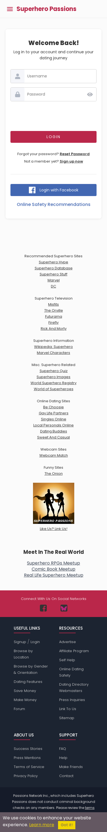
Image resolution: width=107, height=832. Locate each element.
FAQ (62, 748)
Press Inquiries (72, 699)
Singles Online (53, 419)
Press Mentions (27, 757)
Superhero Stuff (53, 274)
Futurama (53, 316)
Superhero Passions (46, 9)
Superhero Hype (53, 262)
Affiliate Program (74, 651)
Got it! (67, 825)
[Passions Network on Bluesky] (64, 608)
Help (63, 757)
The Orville (53, 310)
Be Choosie (53, 407)
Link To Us (67, 708)
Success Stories (28, 748)
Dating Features (28, 681)
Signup (20, 641)
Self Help (67, 660)
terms (90, 807)
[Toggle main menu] (10, 9)
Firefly (53, 322)
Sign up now (71, 161)
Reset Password (75, 154)
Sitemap (66, 718)
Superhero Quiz (54, 370)
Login (35, 641)
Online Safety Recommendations (53, 204)
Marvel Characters (53, 352)
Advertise (67, 641)
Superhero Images (53, 376)
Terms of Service (29, 766)
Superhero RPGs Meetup (53, 563)
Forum (19, 708)
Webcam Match (53, 455)
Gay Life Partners (53, 413)
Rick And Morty (54, 328)
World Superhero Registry (53, 383)
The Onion (54, 473)
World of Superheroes (53, 389)
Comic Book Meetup (53, 569)
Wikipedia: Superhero (53, 346)
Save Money (25, 690)
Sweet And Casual (53, 437)
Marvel (54, 280)
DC (53, 286)
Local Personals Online (53, 425)
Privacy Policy (26, 775)
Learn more (41, 825)
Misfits (53, 304)
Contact (66, 775)
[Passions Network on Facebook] (43, 608)
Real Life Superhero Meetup (53, 575)
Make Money (25, 699)
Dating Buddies (53, 431)
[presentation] (53, 116)
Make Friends (71, 766)
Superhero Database (54, 268)
